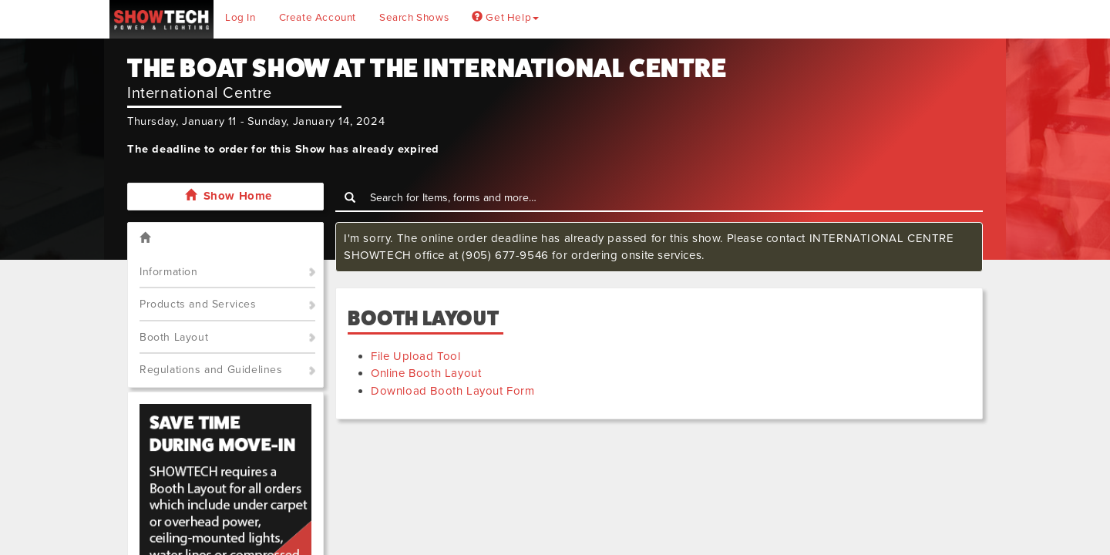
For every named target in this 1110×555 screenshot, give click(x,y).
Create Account (317, 18)
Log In (240, 18)
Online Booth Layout (426, 373)
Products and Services (198, 304)
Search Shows (414, 18)
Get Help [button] (505, 18)
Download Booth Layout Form (453, 391)
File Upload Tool (416, 356)
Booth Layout (174, 337)
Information (169, 271)
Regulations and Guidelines (211, 369)
